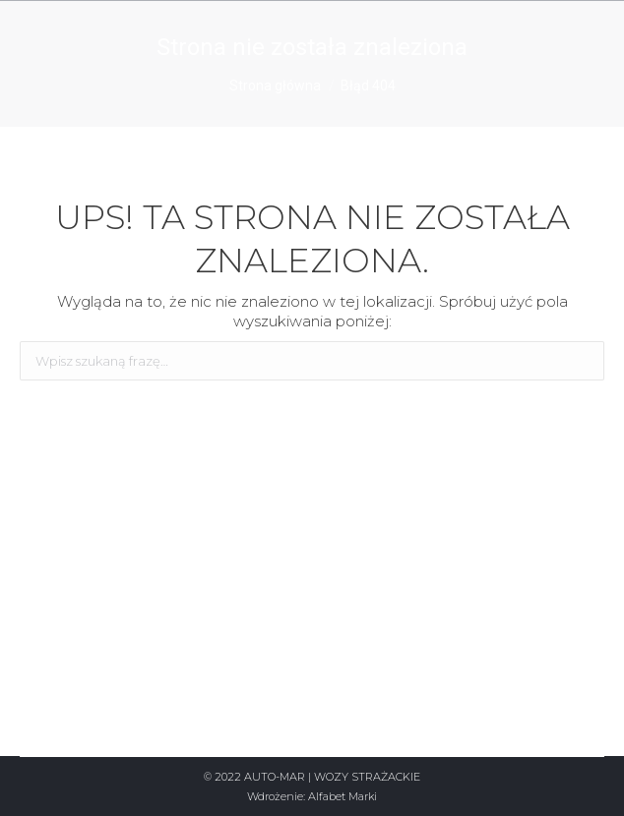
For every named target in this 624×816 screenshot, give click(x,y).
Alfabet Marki (342, 796)
